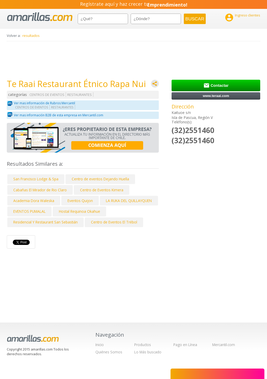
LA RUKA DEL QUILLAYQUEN (129, 200)
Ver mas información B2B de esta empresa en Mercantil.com (58, 115)
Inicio (99, 344)
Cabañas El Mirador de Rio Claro (40, 189)
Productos (142, 344)
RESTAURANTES (79, 95)
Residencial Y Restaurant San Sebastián (45, 222)
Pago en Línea (185, 344)
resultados (31, 35)
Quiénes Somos (108, 351)
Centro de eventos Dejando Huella (100, 178)
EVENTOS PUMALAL (29, 211)
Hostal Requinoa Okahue (79, 211)
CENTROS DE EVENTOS (46, 95)
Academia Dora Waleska (33, 200)
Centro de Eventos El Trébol (114, 222)
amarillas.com (40, 17)
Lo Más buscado (147, 351)
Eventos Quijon (80, 200)
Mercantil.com (223, 344)
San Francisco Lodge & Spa (35, 178)
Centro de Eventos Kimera (101, 189)
